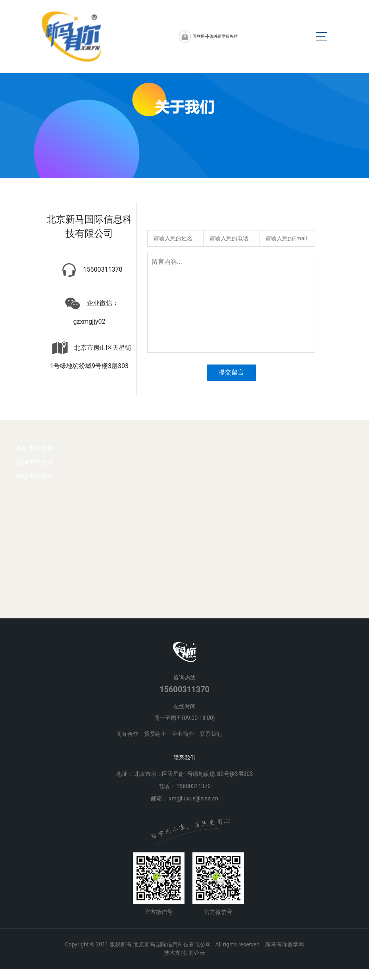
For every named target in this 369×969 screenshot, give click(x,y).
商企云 (196, 953)
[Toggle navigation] (321, 36)
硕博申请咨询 (35, 462)
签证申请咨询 (35, 476)
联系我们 (211, 734)
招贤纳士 (155, 734)
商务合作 (127, 734)
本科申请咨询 (35, 448)
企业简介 (183, 734)
